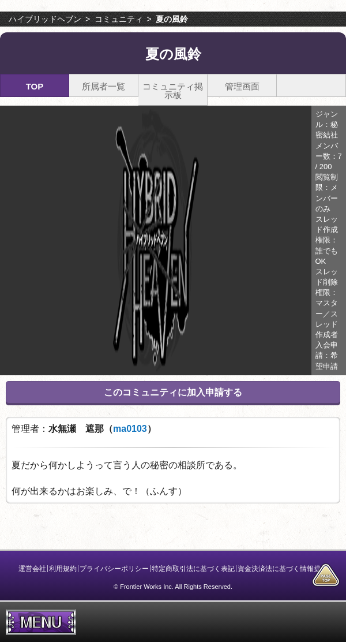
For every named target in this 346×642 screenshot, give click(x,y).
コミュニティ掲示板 (172, 90)
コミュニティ (119, 19)
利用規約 (63, 569)
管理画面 (242, 86)
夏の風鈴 (172, 19)
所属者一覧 (103, 86)
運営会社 (32, 569)
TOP (35, 86)
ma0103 (130, 429)
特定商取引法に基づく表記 (193, 569)
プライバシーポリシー (114, 569)
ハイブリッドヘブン (45, 19)
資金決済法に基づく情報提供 (283, 569)
